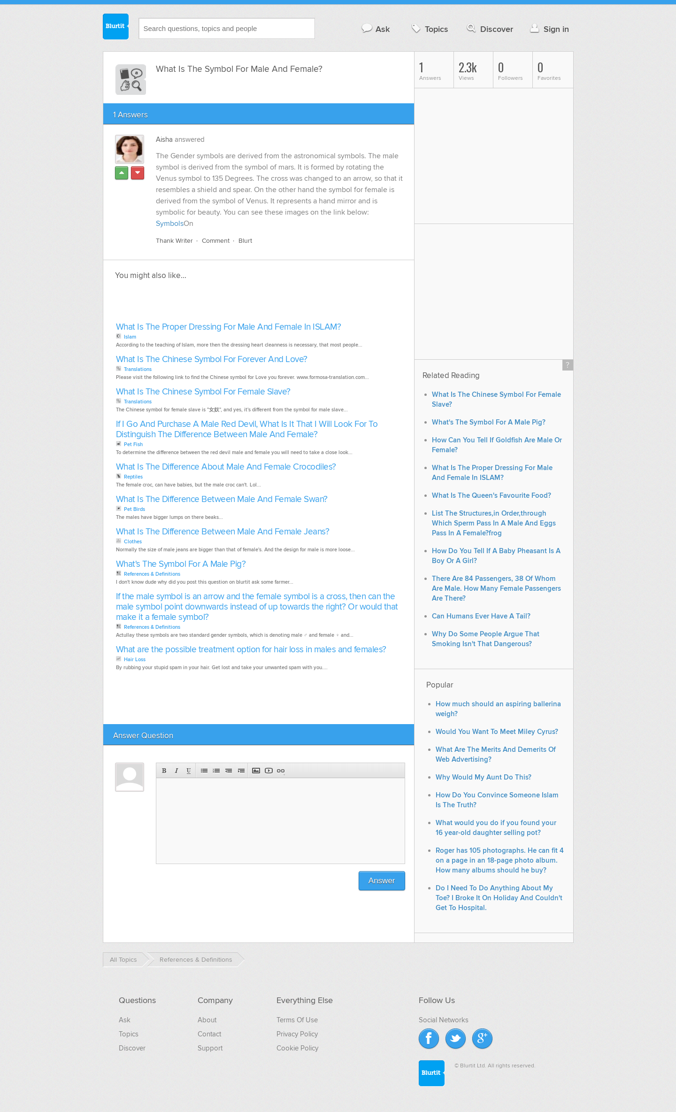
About (207, 1020)
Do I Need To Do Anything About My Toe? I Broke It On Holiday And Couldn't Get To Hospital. (499, 898)
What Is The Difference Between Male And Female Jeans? (223, 531)
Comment (216, 241)
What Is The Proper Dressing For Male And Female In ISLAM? (228, 327)
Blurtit (116, 28)
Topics (428, 28)
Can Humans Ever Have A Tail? (481, 616)
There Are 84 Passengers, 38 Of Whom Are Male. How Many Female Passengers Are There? (496, 588)
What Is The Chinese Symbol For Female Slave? (203, 391)
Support (210, 1048)
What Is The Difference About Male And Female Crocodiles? (226, 467)
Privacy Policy (297, 1034)
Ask (375, 28)
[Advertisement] (221, 304)
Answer (382, 880)
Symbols (170, 223)
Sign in (548, 28)
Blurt (245, 241)
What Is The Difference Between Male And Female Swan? (222, 499)
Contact (209, 1034)
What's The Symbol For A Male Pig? (181, 564)
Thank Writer (174, 241)
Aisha (164, 139)
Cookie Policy (297, 1048)
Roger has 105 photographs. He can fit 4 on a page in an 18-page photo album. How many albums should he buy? (500, 860)
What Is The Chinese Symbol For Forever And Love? (211, 359)
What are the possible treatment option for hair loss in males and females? (251, 649)
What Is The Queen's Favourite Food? (491, 495)
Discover (489, 28)
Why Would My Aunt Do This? (483, 777)
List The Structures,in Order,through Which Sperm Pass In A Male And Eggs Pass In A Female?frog (494, 523)
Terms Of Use (297, 1020)
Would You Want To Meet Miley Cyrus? (497, 731)
